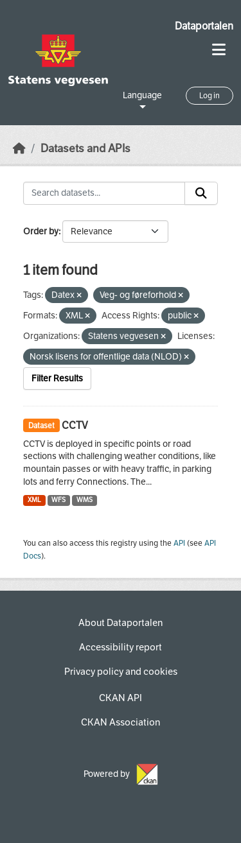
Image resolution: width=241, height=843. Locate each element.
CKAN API (120, 698)
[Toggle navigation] (218, 49)
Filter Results (57, 378)
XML (34, 500)
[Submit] (201, 193)
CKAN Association (120, 722)
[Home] (19, 148)
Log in (209, 95)
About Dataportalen (120, 623)
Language (142, 95)
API (179, 543)
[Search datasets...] (104, 193)
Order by (40, 231)
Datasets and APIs (85, 148)
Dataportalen (204, 26)
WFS (58, 500)
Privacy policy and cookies (120, 671)
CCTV (75, 425)
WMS (84, 500)
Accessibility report (120, 647)
